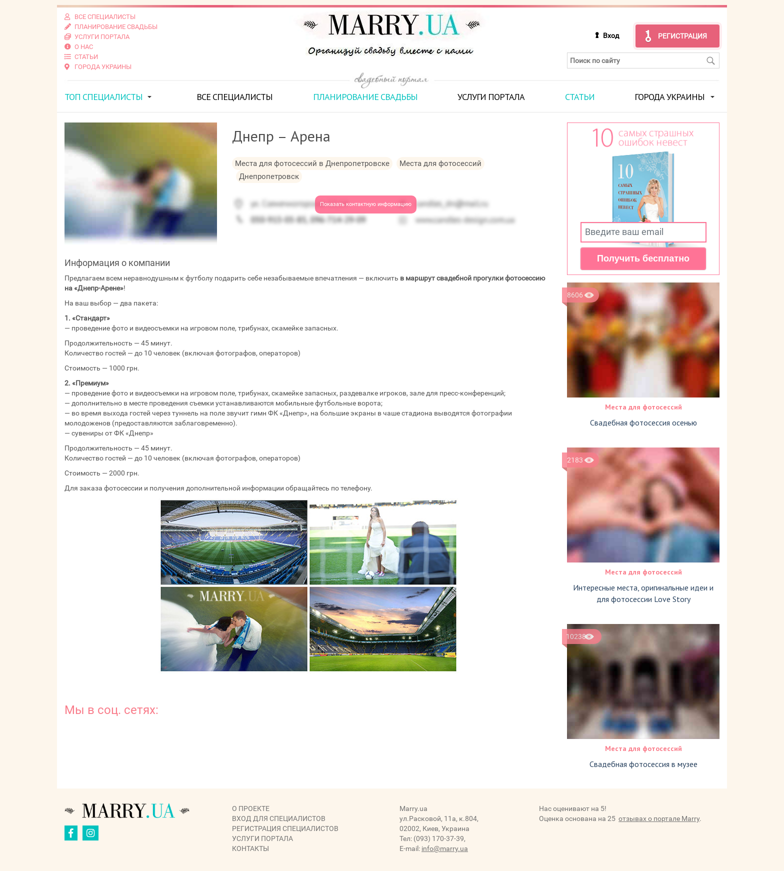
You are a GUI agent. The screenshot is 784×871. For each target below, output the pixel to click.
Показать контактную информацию (366, 204)
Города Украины (669, 96)
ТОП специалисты (103, 96)
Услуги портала (491, 96)
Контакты (250, 848)
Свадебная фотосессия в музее (644, 764)
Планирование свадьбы (365, 96)
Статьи (579, 96)
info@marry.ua (445, 848)
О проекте (251, 808)
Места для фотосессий (643, 407)
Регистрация (682, 36)
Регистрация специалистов (285, 828)
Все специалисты (234, 96)
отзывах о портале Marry (659, 818)
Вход (611, 36)
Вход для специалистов (279, 818)
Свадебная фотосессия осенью (643, 423)
